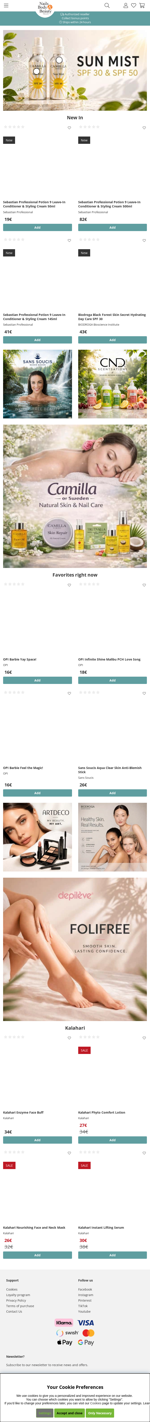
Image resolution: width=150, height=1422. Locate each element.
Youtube (84, 1311)
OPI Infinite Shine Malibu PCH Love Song (109, 659)
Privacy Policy (16, 1300)
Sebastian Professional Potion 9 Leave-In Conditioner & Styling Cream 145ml (34, 317)
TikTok (83, 1306)
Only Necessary (100, 1413)
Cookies (12, 1289)
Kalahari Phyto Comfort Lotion (101, 1112)
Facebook (85, 1289)
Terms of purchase (20, 1306)
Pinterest (85, 1300)
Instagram (85, 1295)
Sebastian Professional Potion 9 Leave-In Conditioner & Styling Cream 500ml (109, 204)
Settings (45, 1413)
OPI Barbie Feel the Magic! (23, 768)
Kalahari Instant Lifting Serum (101, 1227)
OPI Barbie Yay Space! (19, 659)
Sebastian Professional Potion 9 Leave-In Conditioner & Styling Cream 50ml (34, 204)
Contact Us (14, 1311)
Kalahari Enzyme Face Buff (23, 1112)
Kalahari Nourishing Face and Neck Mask (34, 1227)
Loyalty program (18, 1295)
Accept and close (69, 1413)
